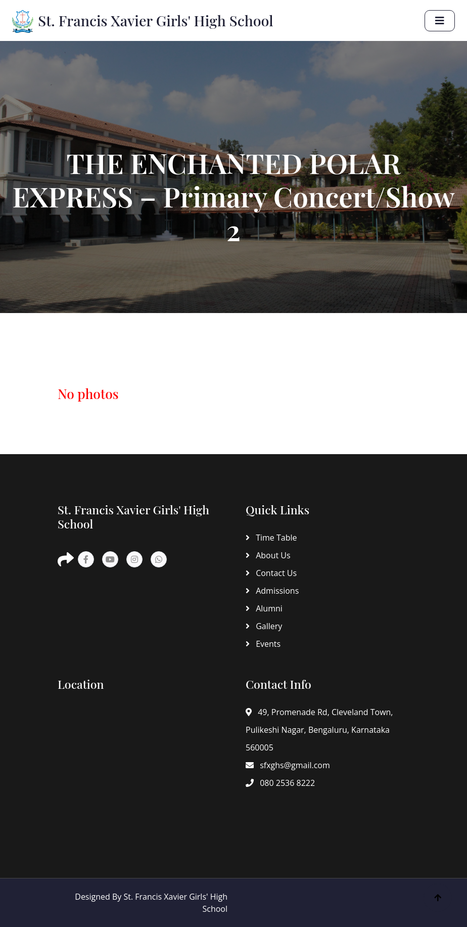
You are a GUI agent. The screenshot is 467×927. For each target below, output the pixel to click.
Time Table (271, 537)
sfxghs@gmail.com (288, 765)
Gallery (264, 626)
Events (263, 643)
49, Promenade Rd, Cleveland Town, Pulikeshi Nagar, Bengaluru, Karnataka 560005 (319, 730)
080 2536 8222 (280, 782)
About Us (268, 555)
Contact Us (271, 573)
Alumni (264, 608)
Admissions (272, 590)
